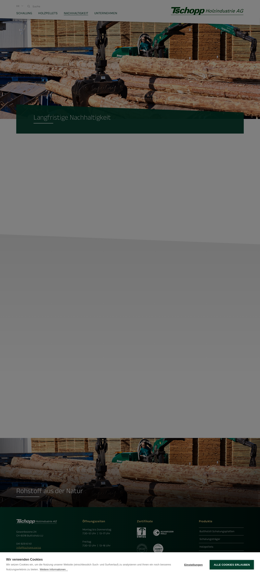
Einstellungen (193, 564)
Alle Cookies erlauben (232, 564)
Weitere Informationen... (54, 569)
